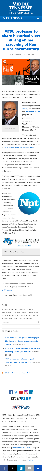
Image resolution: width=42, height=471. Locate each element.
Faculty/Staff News (23, 56)
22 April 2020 (29, 54)
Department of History (9, 312)
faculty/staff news (32, 312)
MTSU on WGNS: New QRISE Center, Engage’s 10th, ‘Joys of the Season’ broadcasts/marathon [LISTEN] (22, 341)
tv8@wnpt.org (7, 290)
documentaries (21, 312)
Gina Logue (16, 54)
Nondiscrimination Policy (21, 448)
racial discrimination (25, 318)
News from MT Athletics (17, 373)
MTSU (25, 315)
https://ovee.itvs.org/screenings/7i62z (19, 147)
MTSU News (12, 18)
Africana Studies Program (10, 309)
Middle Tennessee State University (12, 315)
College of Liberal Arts (26, 309)
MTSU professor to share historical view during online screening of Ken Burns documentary (21, 40)
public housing (13, 318)
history (25, 108)
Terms (30, 460)
